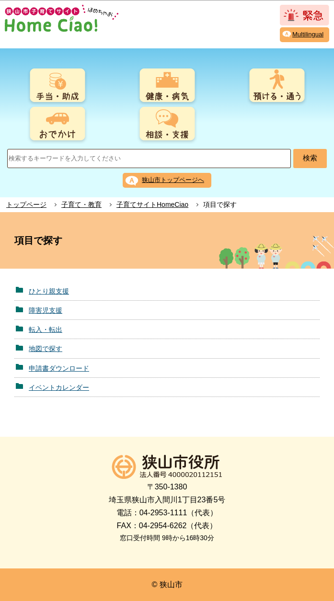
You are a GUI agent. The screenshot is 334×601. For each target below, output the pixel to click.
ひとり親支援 (49, 291)
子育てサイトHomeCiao (152, 204)
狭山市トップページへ (173, 179)
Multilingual (307, 34)
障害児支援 (45, 310)
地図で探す (45, 348)
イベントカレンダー (59, 387)
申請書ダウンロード (59, 368)
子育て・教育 (81, 204)
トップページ (26, 204)
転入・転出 (45, 329)
